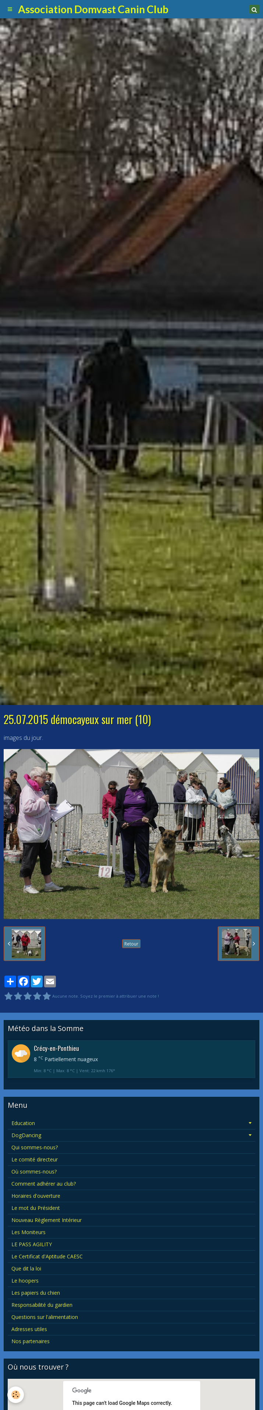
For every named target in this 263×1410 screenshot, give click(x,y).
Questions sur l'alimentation (44, 1316)
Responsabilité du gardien (41, 1304)
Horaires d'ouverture (35, 1195)
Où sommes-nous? (34, 1171)
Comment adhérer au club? (43, 1183)
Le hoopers (25, 1280)
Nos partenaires (30, 1341)
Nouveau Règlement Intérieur (46, 1219)
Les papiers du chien (35, 1292)
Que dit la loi (26, 1268)
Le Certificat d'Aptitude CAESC (47, 1256)
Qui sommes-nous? (34, 1147)
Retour (131, 944)
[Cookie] (15, 1394)
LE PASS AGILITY (31, 1244)
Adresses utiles (29, 1329)
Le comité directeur (34, 1159)
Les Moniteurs (28, 1232)
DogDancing (26, 1135)
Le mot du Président (35, 1207)
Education (23, 1123)
